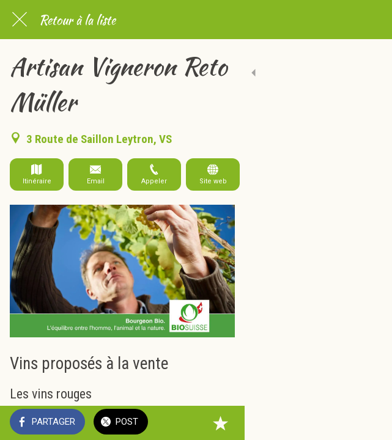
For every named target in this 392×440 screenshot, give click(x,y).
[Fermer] (19, 19)
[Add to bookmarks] (367, 423)
